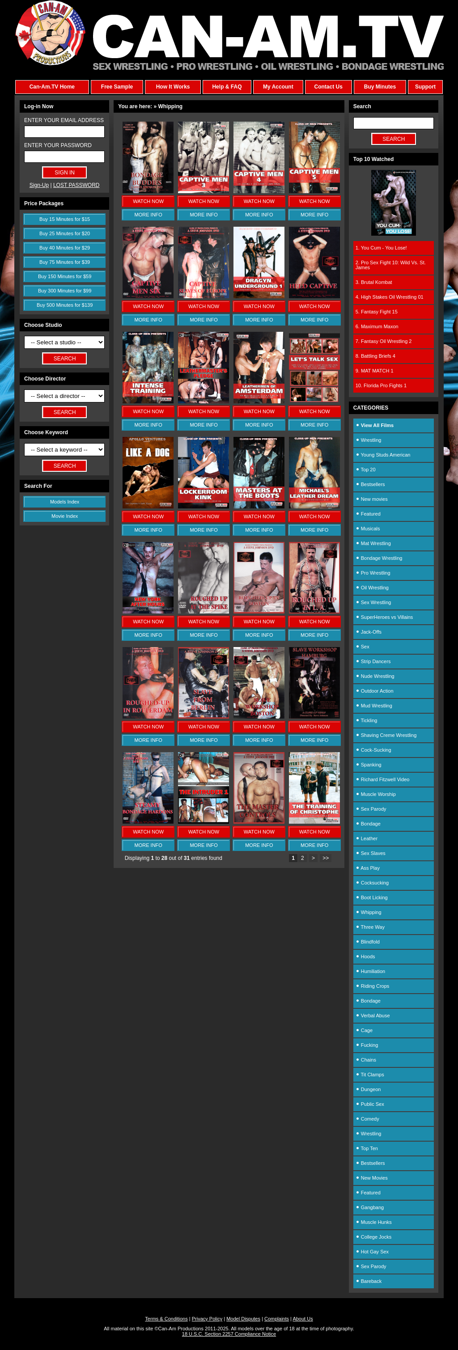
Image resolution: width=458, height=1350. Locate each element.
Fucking (367, 1045)
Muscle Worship (376, 794)
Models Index (64, 501)
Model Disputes (243, 1318)
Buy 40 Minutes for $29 (64, 247)
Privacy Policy (207, 1318)
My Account (278, 87)
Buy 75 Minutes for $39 (64, 262)
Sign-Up (39, 185)
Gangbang (370, 1207)
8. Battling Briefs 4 (375, 356)
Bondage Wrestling (379, 558)
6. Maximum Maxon (377, 326)
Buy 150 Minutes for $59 (64, 276)
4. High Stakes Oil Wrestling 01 (390, 297)
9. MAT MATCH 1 (375, 370)
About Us (303, 1318)
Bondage (368, 823)
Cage (364, 1030)
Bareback (369, 1281)
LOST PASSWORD (76, 185)
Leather (366, 838)
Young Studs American (383, 454)
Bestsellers (370, 484)
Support (425, 87)
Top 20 (366, 469)
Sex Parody (371, 809)
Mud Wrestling (374, 705)
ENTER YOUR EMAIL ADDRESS (64, 120)
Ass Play (368, 868)
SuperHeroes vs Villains (384, 617)
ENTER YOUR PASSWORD (58, 145)
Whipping (369, 912)
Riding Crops (373, 986)
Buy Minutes (380, 87)
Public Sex (370, 1104)
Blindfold (368, 941)
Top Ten (367, 1148)
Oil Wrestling (372, 587)
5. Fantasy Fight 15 (377, 311)
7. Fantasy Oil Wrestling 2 (384, 341)
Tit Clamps (370, 1074)
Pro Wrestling (373, 573)
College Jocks (374, 1237)
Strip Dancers (373, 661)
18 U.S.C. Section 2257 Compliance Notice (229, 1334)
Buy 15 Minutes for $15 (64, 219)
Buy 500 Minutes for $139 (65, 305)
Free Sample (117, 87)
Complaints (276, 1318)
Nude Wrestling (375, 676)
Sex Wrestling (373, 602)
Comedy (367, 1118)
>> (325, 858)
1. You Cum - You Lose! (381, 247)
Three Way (370, 927)
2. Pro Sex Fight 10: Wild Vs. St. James (391, 265)
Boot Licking (372, 897)
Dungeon (368, 1089)
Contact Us (328, 87)
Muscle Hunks (374, 1222)
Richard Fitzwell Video (383, 779)
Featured (368, 513)
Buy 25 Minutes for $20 (64, 233)
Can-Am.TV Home (52, 87)
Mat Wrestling (373, 543)
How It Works (173, 87)
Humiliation (370, 971)
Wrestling (369, 440)
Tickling (366, 720)
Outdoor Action (375, 691)
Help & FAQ (227, 87)
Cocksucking (372, 882)
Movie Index (64, 516)
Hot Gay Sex (372, 1251)
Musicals (368, 528)
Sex (362, 646)
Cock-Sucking (373, 750)
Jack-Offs (369, 632)
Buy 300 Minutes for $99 (64, 290)
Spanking (369, 764)
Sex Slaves (371, 853)
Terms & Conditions (166, 1318)
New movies (372, 499)
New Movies (372, 1178)
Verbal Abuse (373, 1015)
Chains (366, 1059)
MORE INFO (148, 214)
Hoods (365, 956)
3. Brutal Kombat (374, 282)
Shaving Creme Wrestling (386, 735)
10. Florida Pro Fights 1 (381, 385)
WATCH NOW (148, 201)
